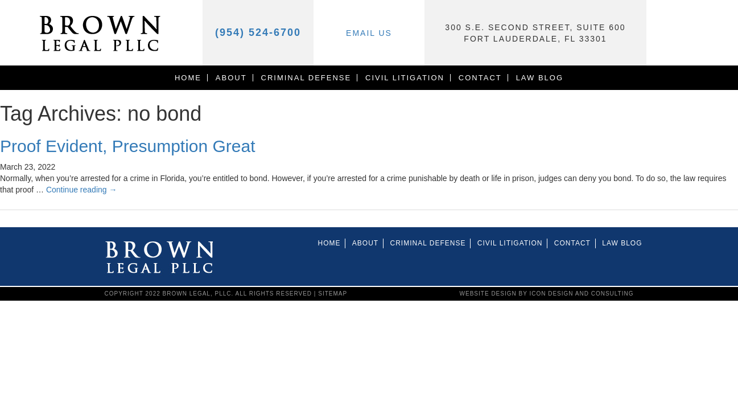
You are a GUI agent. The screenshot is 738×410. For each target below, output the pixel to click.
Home (188, 77)
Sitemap (332, 293)
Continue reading (81, 189)
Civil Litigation (404, 77)
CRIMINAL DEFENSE (306, 77)
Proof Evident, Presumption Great (127, 146)
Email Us (369, 33)
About (231, 77)
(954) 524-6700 (258, 32)
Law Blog (539, 77)
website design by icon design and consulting (547, 293)
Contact (480, 77)
